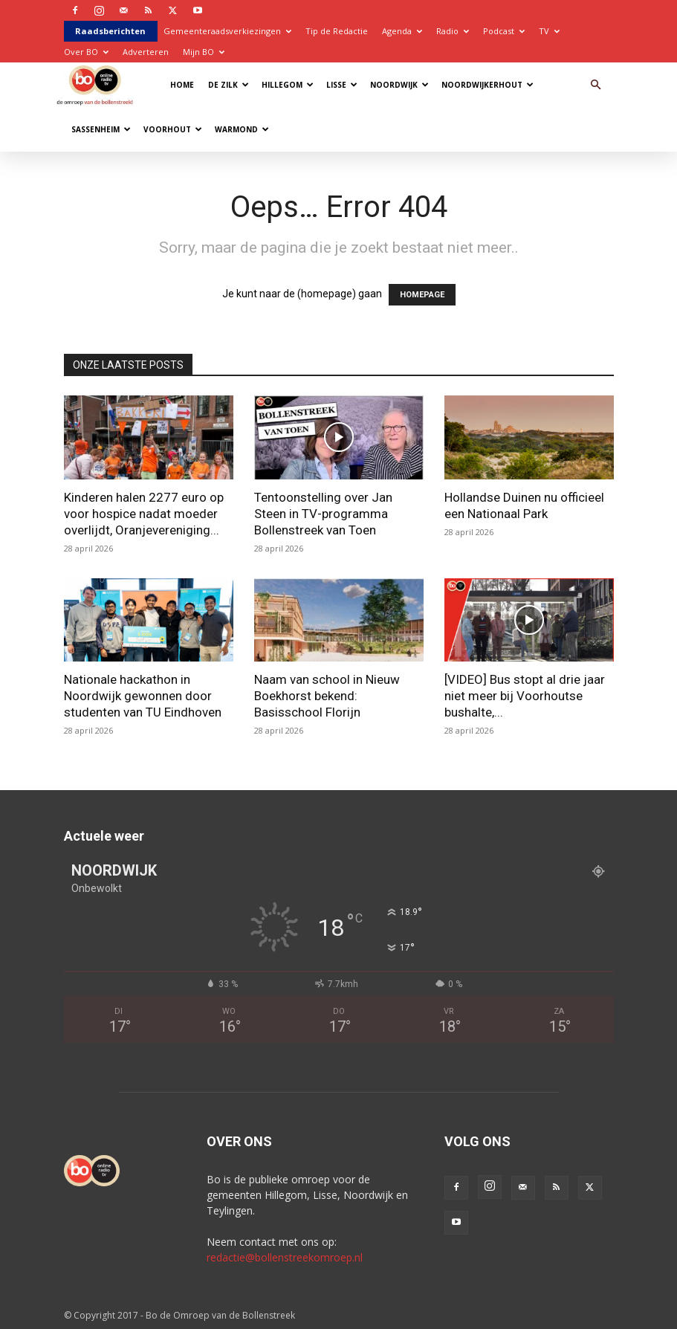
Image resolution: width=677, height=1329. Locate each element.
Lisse (341, 85)
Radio (452, 30)
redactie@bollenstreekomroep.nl (285, 1257)
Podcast (504, 30)
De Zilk (228, 85)
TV (549, 30)
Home (182, 85)
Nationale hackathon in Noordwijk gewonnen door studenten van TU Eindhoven (142, 696)
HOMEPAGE (422, 295)
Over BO (86, 51)
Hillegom (288, 85)
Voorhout (172, 129)
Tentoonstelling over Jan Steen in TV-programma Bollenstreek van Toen (323, 513)
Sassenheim (101, 129)
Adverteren (146, 51)
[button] (596, 85)
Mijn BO (203, 51)
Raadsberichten (110, 30)
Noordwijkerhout (487, 85)
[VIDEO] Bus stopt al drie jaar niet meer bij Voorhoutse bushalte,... (524, 696)
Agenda (402, 30)
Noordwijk (399, 85)
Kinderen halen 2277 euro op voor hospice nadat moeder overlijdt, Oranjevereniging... (144, 513)
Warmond (242, 129)
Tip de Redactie (336, 30)
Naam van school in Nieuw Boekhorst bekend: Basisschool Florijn (327, 696)
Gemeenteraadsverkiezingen (227, 30)
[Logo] (98, 84)
